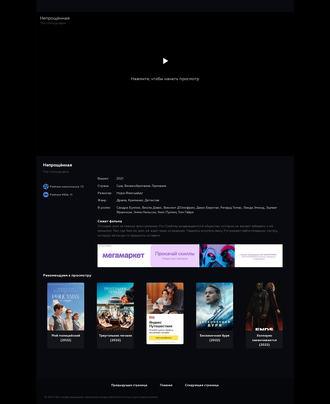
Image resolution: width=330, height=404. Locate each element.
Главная (166, 385)
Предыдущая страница (129, 385)
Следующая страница (202, 385)
